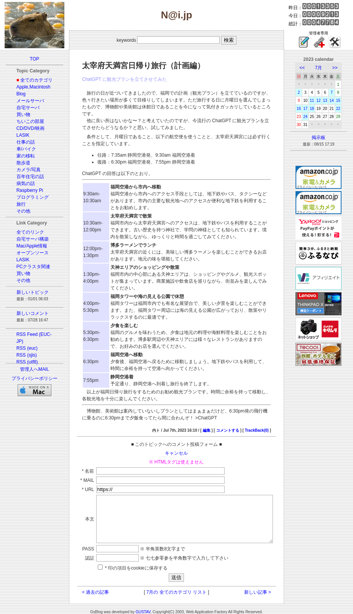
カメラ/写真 (24, 169)
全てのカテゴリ (32, 80)
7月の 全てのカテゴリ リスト (176, 587)
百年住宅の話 (25, 176)
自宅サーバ (23, 107)
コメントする (236, 416)
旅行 (16, 204)
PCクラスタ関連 (29, 266)
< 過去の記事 (86, 587)
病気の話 (21, 183)
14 (336, 100)
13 (330, 100)
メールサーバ (25, 100)
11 (316, 100)
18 (316, 108)
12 (323, 100)
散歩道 (19, 162)
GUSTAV (143, 607)
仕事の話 (21, 142)
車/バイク (21, 149)
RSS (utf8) (22, 362)
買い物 (19, 114)
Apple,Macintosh (29, 87)
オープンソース (28, 252)
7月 (323, 67)
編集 (215, 416)
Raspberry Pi (25, 190)
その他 (19, 211)
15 (343, 100)
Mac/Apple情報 (27, 246)
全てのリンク (25, 232)
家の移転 (21, 156)
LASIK (18, 135)
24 (310, 117)
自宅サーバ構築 (28, 239)
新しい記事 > (266, 587)
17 (310, 108)
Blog (16, 94)
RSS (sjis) (22, 355)
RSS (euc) (22, 348)
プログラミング (28, 197)
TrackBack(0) (265, 416)
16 (303, 108)
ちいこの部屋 (25, 121)
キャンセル (176, 439)
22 (343, 108)
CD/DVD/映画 (26, 128)
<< (306, 67)
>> (339, 67)
